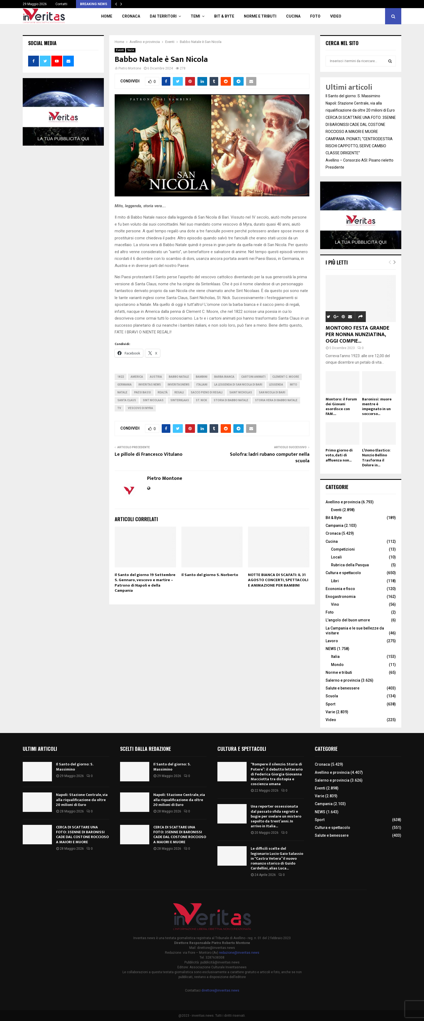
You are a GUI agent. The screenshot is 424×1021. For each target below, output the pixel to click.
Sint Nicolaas (153, 400)
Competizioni (343, 549)
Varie (130, 50)
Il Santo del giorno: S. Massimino (353, 96)
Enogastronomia (341, 596)
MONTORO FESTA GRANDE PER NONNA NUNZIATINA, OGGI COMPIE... (357, 334)
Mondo (337, 664)
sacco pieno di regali (207, 392)
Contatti (61, 4)
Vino (335, 604)
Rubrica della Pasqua (350, 565)
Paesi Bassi (142, 392)
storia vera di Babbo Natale (276, 400)
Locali (336, 557)
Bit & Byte (224, 16)
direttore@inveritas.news (220, 990)
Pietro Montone (129, 68)
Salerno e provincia (343, 680)
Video (335, 16)
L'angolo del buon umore (348, 620)
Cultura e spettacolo (343, 573)
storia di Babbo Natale (231, 400)
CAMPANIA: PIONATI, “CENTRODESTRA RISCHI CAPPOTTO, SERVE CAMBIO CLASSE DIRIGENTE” (359, 146)
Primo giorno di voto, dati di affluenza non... (339, 455)
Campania (334, 525)
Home (106, 16)
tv (119, 408)
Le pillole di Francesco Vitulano (149, 454)
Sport (330, 704)
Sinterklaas (179, 400)
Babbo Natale (179, 376)
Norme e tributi (260, 16)
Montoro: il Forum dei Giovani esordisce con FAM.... (341, 406)
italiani (201, 384)
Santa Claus (126, 400)
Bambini (201, 376)
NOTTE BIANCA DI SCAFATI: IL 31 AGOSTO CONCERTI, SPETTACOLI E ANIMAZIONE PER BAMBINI (278, 580)
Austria (156, 376)
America (137, 376)
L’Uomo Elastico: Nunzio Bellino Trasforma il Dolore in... (376, 457)
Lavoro (332, 641)
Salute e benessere (342, 688)
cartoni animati (253, 376)
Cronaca (131, 16)
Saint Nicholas (240, 392)
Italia (335, 656)
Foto (315, 16)
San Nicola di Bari (272, 392)
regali (179, 392)
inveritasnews (179, 384)
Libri (335, 581)
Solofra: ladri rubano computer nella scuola (269, 457)
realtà (163, 392)
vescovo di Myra (140, 408)
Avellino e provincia (343, 502)
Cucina (293, 16)
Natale (122, 392)
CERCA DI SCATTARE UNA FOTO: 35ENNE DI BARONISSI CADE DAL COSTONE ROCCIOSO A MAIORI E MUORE (361, 124)
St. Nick (201, 400)
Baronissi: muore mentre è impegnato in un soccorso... (377, 406)
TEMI (195, 16)
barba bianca (224, 376)
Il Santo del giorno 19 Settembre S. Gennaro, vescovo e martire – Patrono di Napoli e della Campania (145, 582)
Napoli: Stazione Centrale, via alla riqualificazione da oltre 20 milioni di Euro (82, 800)
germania (124, 384)
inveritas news (149, 384)
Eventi (120, 50)
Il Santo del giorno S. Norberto (209, 574)
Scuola (332, 696)
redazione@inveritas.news (239, 953)
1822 (120, 376)
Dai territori (163, 16)
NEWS (331, 649)
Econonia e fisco (340, 589)
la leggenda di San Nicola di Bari (238, 384)
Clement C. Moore (285, 376)
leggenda (276, 384)
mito (293, 384)
